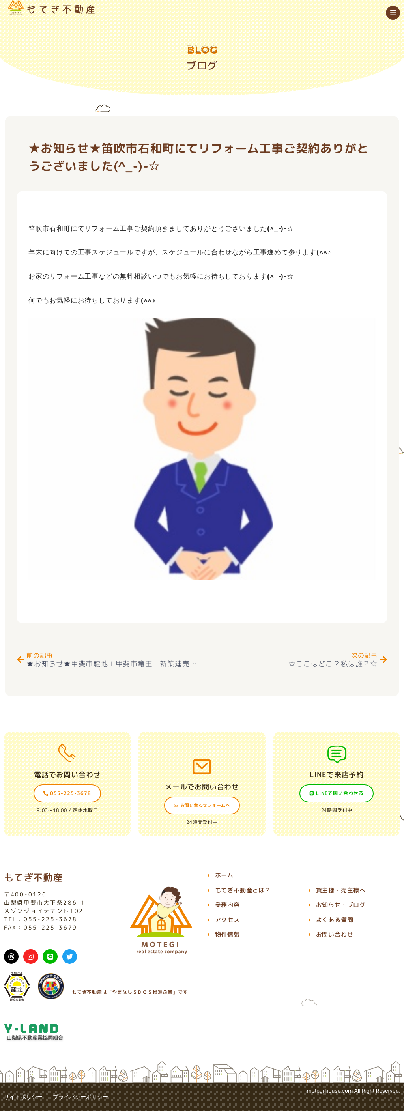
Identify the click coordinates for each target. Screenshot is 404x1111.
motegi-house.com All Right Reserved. (353, 1091)
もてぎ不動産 (33, 877)
